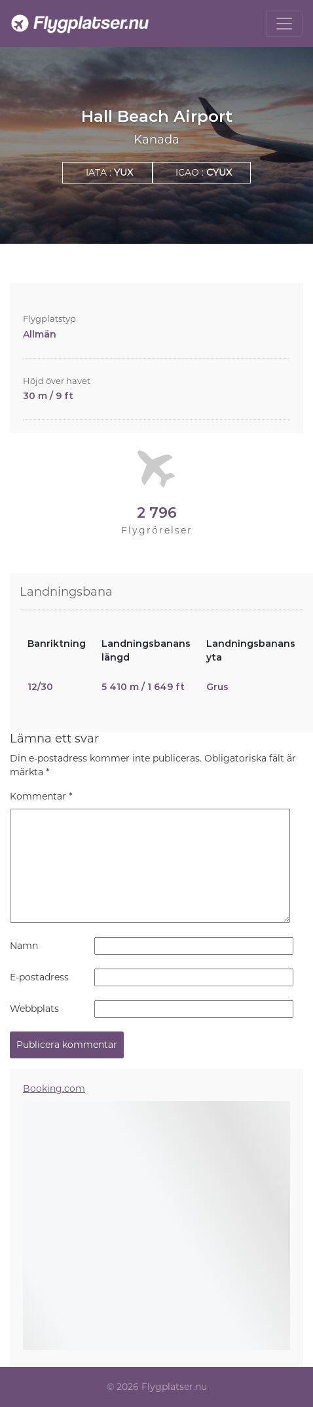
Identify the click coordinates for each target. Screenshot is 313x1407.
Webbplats (34, 1008)
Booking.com (54, 1088)
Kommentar (41, 796)
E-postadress (39, 977)
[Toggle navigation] (284, 23)
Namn (24, 946)
